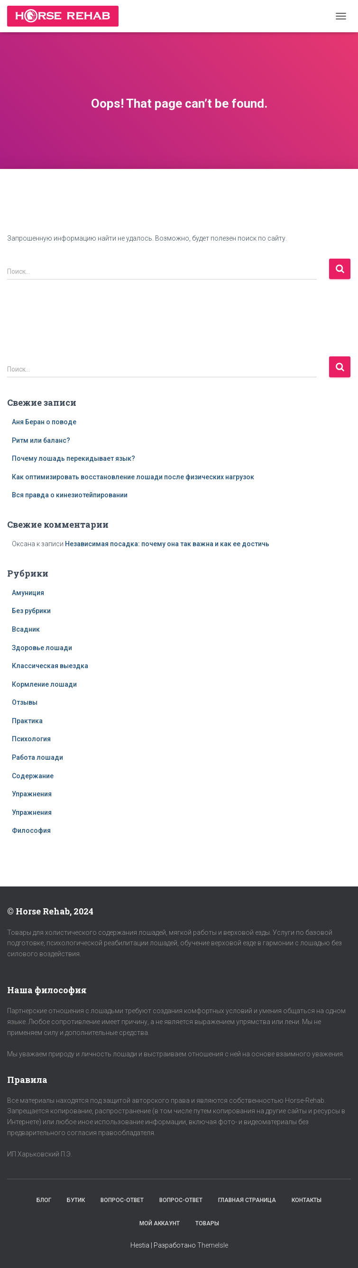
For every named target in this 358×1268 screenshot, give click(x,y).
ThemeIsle (212, 1245)
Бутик (76, 1200)
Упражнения (32, 794)
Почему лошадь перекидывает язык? (73, 458)
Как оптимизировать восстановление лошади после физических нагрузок (133, 477)
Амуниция (28, 593)
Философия (31, 830)
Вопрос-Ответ (122, 1200)
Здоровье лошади (42, 648)
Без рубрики (31, 611)
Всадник (26, 629)
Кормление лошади (44, 684)
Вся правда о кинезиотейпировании (70, 495)
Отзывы (24, 702)
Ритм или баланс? (41, 440)
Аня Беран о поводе (44, 422)
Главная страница (247, 1200)
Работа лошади (37, 757)
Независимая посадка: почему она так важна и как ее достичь (167, 544)
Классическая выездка (50, 666)
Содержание (33, 776)
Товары (207, 1223)
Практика (27, 721)
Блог (44, 1200)
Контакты (306, 1200)
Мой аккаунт (159, 1223)
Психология (31, 739)
